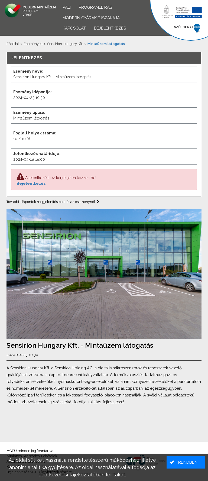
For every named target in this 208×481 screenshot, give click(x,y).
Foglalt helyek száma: (34, 133)
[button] (186, 462)
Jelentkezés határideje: (36, 153)
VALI (67, 7)
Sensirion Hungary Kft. (65, 44)
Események (33, 44)
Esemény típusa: (29, 112)
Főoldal (12, 44)
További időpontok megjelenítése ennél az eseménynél (52, 202)
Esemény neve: (28, 71)
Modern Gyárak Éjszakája (91, 17)
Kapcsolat (74, 28)
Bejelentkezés (31, 183)
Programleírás (95, 7)
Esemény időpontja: (32, 92)
